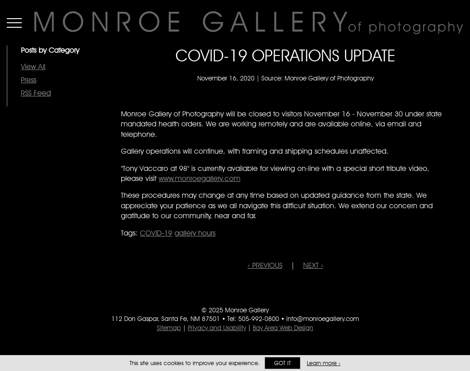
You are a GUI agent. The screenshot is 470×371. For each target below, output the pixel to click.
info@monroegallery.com (322, 318)
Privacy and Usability (217, 327)
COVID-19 (156, 233)
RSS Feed (36, 93)
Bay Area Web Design (283, 327)
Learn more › (323, 363)
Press (28, 79)
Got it (282, 363)
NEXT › (313, 265)
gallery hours (195, 233)
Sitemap (169, 327)
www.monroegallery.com (199, 178)
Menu (14, 22)
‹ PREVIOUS (265, 265)
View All (33, 66)
